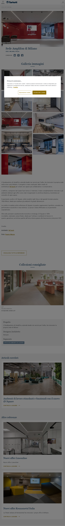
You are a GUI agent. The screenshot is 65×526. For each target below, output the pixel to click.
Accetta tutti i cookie (39, 92)
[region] (32, 87)
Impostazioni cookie (24, 92)
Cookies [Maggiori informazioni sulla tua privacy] (15, 87)
